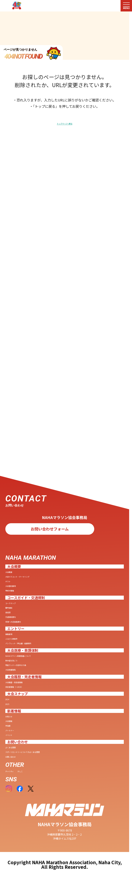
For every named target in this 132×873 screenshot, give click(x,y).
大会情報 (16, 695)
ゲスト (13, 485)
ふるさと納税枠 (24, 574)
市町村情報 (18, 501)
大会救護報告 (21, 622)
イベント (16, 719)
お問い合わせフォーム (50, 423)
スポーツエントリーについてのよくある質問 (58, 743)
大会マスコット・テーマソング (42, 476)
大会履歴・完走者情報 (32, 638)
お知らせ (16, 686)
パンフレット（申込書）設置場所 (45, 582)
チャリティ (18, 769)
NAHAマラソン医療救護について (44, 598)
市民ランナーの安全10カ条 (37, 614)
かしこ (43, 769)
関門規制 (16, 525)
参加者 (13, 703)
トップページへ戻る (65, 124)
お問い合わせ (21, 751)
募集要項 (16, 565)
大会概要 (16, 468)
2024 (11, 662)
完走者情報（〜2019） (32, 646)
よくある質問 (21, 735)
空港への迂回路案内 (29, 549)
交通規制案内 (21, 541)
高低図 (13, 533)
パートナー (18, 711)
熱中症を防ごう (24, 606)
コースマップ (21, 517)
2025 (11, 670)
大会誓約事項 (21, 493)
